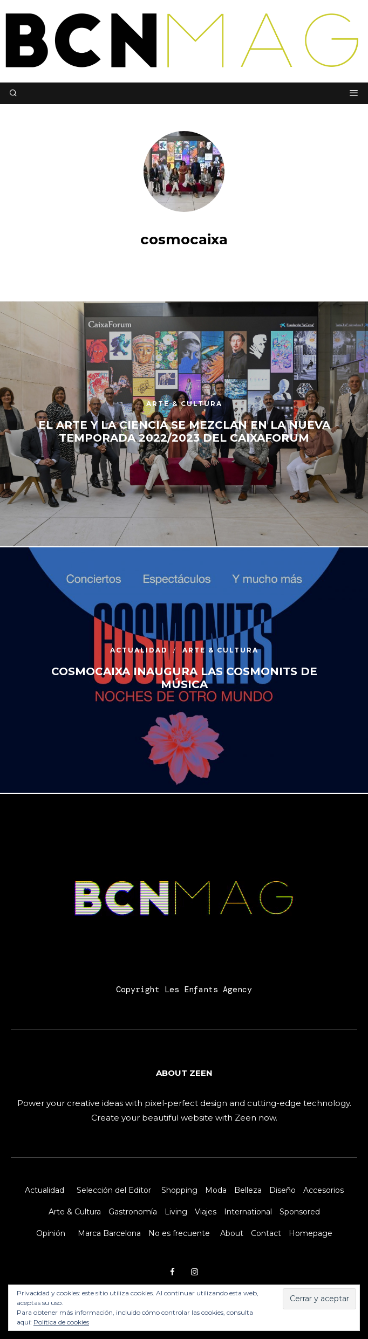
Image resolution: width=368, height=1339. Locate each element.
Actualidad (44, 1190)
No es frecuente (179, 1233)
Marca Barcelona (109, 1233)
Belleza (248, 1190)
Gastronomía (132, 1212)
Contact (266, 1233)
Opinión (50, 1233)
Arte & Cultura (75, 1212)
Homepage (310, 1233)
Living (176, 1212)
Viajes (205, 1212)
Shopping (179, 1190)
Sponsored (300, 1212)
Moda (216, 1190)
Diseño (282, 1190)
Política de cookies (61, 1322)
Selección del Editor (114, 1190)
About (231, 1233)
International (248, 1212)
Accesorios (323, 1190)
